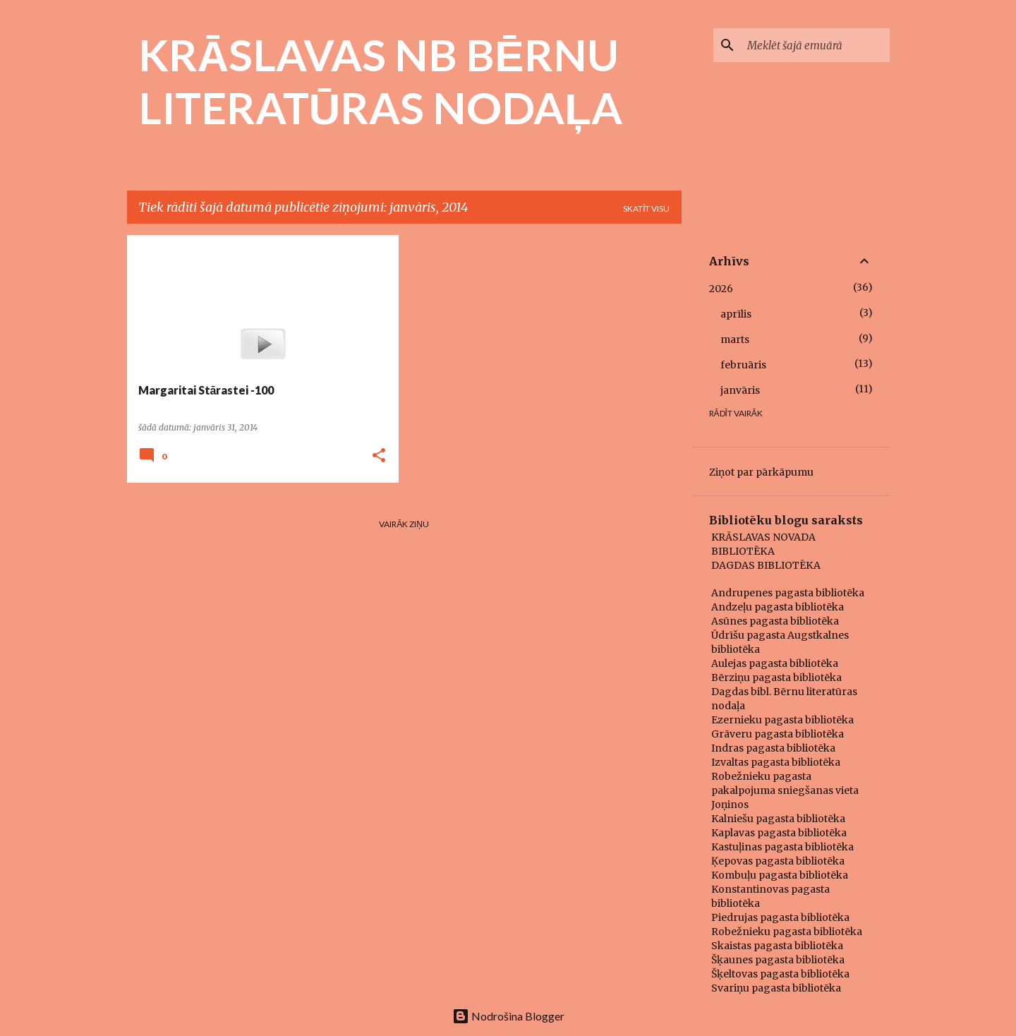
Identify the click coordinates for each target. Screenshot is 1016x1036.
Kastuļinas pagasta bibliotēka (782, 847)
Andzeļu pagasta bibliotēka (777, 607)
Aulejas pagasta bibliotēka (774, 663)
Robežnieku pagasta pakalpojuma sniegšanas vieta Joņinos (785, 790)
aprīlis (735, 314)
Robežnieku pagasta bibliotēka (786, 931)
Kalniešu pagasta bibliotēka (778, 818)
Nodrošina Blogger (508, 1016)
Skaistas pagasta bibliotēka (777, 945)
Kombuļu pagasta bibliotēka (779, 875)
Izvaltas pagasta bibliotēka (775, 762)
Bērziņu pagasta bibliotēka (776, 677)
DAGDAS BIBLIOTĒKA (766, 565)
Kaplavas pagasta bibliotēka (779, 832)
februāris (743, 365)
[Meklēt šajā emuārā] (816, 45)
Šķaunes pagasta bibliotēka (778, 959)
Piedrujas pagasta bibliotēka (780, 917)
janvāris (740, 390)
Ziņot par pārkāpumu (761, 472)
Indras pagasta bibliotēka (773, 748)
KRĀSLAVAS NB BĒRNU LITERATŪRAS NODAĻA (380, 80)
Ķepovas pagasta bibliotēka (778, 861)
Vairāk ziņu (404, 524)
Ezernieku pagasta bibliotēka (782, 719)
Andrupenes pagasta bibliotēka (787, 592)
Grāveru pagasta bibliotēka (777, 734)
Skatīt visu (646, 208)
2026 (721, 288)
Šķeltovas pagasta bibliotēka (780, 974)
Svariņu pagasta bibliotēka (776, 988)
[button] (378, 456)
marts (734, 339)
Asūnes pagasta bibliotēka (775, 621)
